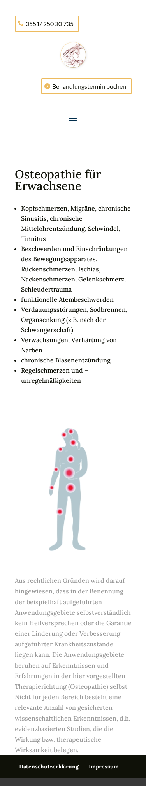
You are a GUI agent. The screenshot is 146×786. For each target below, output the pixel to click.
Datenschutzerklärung (49, 766)
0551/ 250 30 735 (50, 23)
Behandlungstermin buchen (89, 86)
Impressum (104, 766)
